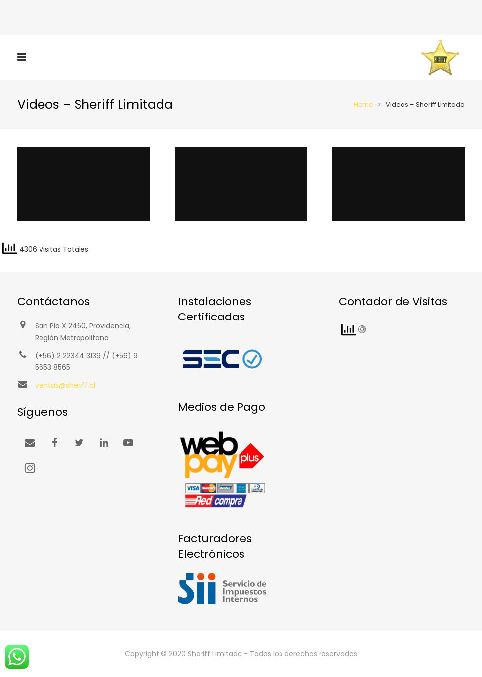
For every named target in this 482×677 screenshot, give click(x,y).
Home (363, 104)
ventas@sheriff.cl (65, 385)
